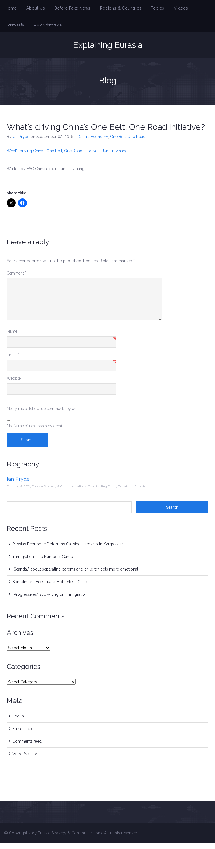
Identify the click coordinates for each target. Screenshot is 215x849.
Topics (141, 9)
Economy (99, 142)
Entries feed (23, 734)
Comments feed (27, 747)
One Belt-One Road (128, 142)
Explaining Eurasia (107, 50)
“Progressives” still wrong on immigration (49, 600)
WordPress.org (26, 759)
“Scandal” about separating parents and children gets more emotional (75, 575)
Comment (16, 278)
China (84, 142)
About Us (32, 9)
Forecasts (186, 9)
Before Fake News (65, 9)
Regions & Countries (108, 9)
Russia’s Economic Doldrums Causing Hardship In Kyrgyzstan (68, 549)
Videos (162, 9)
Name (13, 337)
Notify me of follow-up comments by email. (44, 414)
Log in (18, 721)
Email (13, 360)
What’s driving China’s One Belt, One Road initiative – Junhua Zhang (67, 156)
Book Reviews (17, 28)
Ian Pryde (21, 142)
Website (14, 384)
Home (9, 9)
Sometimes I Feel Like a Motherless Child (49, 587)
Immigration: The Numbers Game (42, 562)
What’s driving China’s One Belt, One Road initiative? (106, 132)
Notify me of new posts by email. (35, 431)
